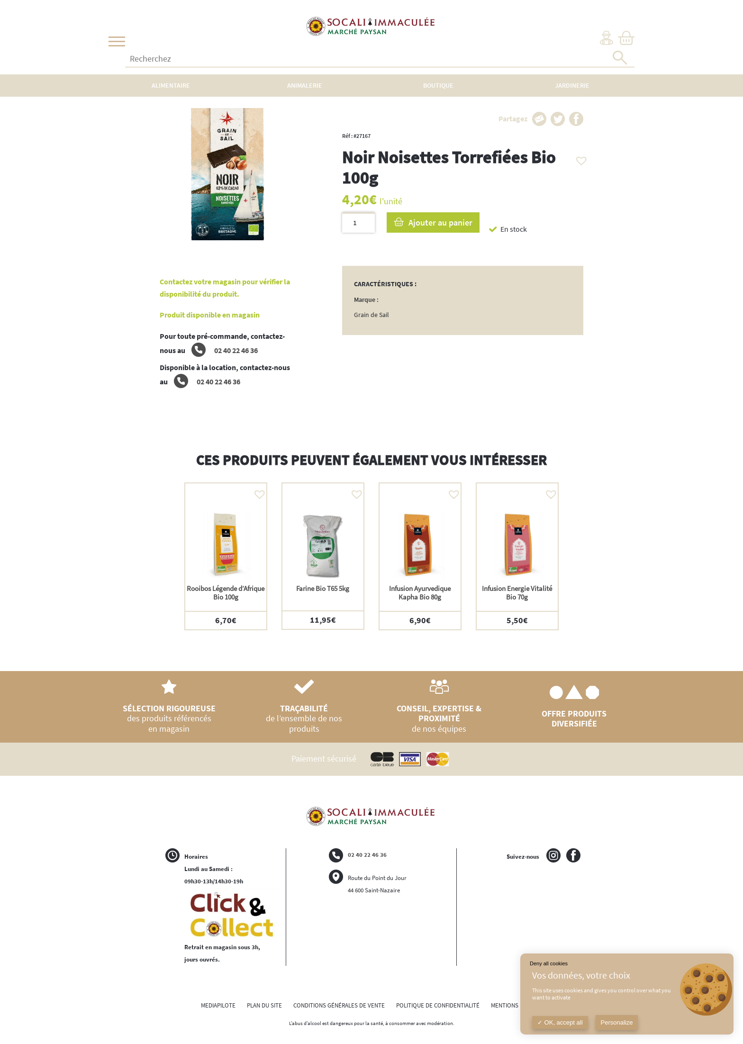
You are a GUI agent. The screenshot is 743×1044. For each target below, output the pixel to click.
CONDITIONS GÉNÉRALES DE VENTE (339, 1005)
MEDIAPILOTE (218, 1005)
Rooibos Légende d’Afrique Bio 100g (225, 592)
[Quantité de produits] (358, 222)
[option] (225, 556)
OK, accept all (560, 1022)
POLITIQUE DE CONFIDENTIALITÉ (438, 1005)
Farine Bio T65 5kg (322, 588)
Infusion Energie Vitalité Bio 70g (517, 592)
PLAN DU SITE (264, 1005)
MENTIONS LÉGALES (517, 1005)
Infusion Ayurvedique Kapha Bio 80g (420, 592)
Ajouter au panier (440, 222)
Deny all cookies (549, 963)
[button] (579, 158)
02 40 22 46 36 (224, 350)
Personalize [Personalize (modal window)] (617, 1022)
